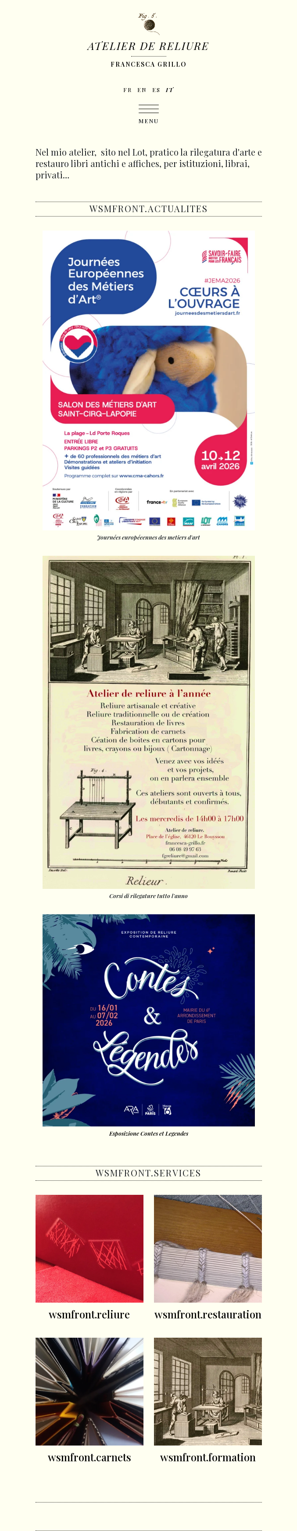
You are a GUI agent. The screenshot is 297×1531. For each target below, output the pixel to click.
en (142, 89)
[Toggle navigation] (149, 114)
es (156, 89)
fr (127, 89)
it (170, 89)
